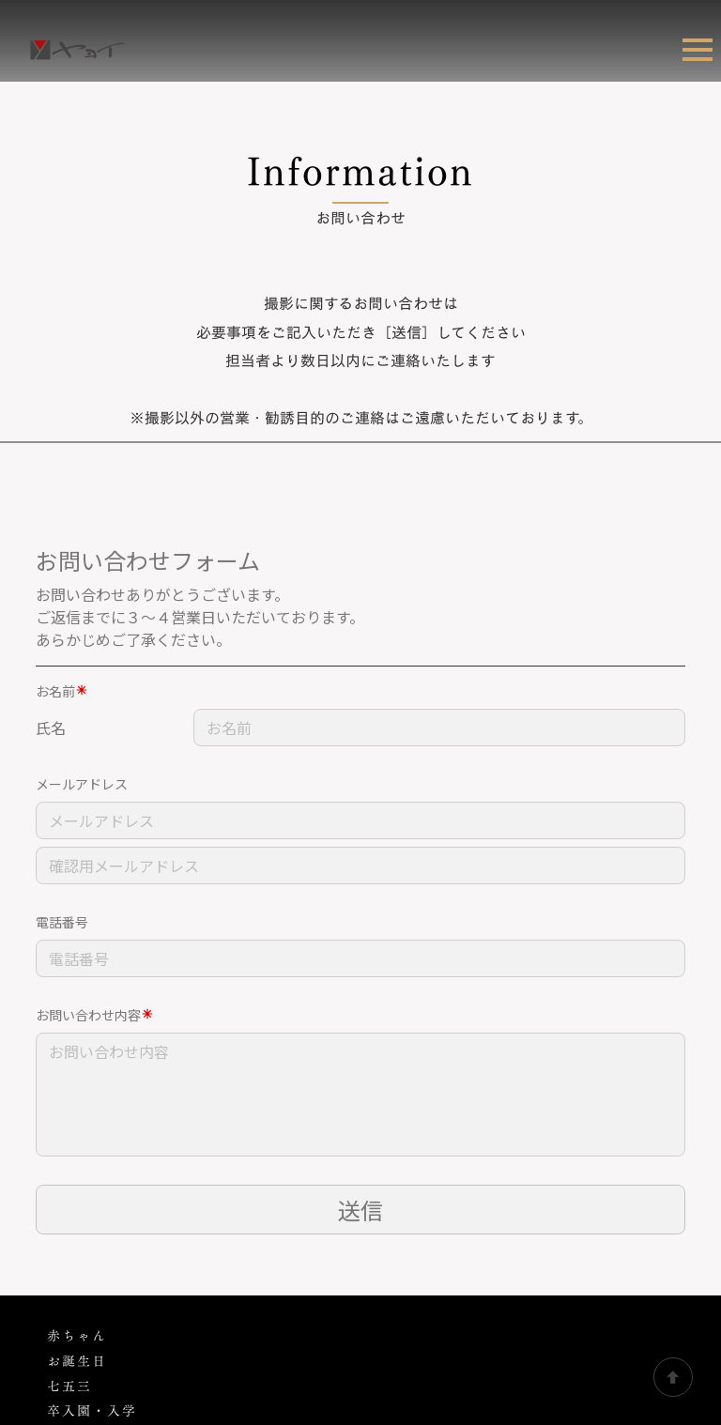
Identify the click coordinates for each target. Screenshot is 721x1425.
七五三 (69, 1189)
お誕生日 (77, 1163)
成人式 (69, 1263)
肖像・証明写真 (99, 1314)
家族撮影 (77, 1239)
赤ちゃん (77, 1138)
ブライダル (81, 1288)
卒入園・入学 (92, 1213)
